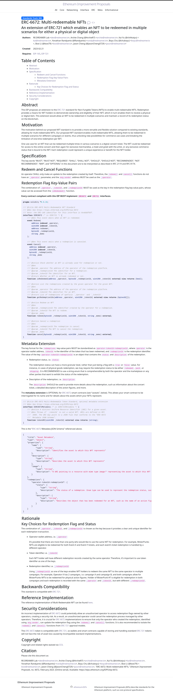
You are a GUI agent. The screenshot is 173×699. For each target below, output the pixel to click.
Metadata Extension (46, 80)
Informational (111, 10)
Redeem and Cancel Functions (51, 74)
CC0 (61, 644)
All (56, 10)
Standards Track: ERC (32, 18)
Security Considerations (40, 95)
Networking (72, 10)
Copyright (34, 98)
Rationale (33, 83)
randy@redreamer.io (97, 40)
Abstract (33, 65)
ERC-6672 (66, 392)
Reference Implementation (42, 92)
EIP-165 (36, 53)
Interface (84, 10)
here (90, 602)
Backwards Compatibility (41, 89)
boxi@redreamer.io (62, 43)
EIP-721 (45, 53)
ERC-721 (61, 109)
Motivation (34, 68)
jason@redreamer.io (115, 43)
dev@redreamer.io (59, 37)
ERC (93, 10)
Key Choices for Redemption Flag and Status (58, 86)
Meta (100, 10)
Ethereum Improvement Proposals (86, 4)
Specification (35, 71)
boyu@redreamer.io (140, 40)
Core (62, 10)
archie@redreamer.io (107, 37)
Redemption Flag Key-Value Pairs (52, 77)
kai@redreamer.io (41, 40)
